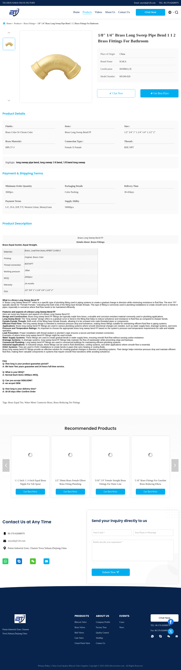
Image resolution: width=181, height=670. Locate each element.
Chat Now (150, 12)
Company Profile (103, 622)
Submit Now (110, 572)
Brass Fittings (29, 23)
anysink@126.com (16, 541)
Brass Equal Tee (15, 402)
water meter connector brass (38, 402)
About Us (110, 12)
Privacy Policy (44, 666)
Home (76, 12)
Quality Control (102, 633)
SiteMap (99, 638)
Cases (121, 622)
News (121, 627)
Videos (98, 12)
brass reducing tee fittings (67, 402)
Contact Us (124, 12)
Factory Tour (101, 627)
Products (87, 12)
